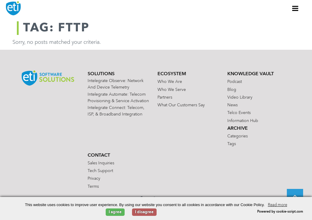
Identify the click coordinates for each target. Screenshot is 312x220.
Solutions (101, 74)
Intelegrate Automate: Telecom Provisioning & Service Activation (118, 97)
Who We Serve (171, 90)
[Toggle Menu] (295, 8)
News (232, 105)
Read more (277, 205)
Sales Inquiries (101, 163)
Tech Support (100, 171)
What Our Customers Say (181, 105)
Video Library (240, 97)
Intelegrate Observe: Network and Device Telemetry (116, 84)
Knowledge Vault (250, 74)
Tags (231, 144)
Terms (93, 186)
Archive (237, 128)
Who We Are (169, 82)
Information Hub (242, 121)
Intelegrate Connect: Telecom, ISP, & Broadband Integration (116, 111)
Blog (231, 90)
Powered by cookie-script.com (280, 211)
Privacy (94, 178)
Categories (237, 136)
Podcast (234, 82)
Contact (99, 155)
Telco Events (239, 113)
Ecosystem (171, 74)
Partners (164, 97)
